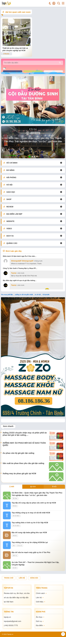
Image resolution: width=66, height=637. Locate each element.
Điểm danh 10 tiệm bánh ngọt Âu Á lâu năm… (20, 256)
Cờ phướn (46, 294)
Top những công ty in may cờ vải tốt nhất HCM (31, 513)
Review (6, 53)
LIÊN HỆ (22, 578)
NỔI (54, 486)
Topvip (13, 273)
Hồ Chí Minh (16, 515)
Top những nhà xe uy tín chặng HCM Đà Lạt (30, 542)
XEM (33, 486)
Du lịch (15, 568)
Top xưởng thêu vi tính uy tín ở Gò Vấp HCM (30, 523)
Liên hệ (39, 598)
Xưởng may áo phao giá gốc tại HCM (19, 473)
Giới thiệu (40, 602)
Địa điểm (40, 625)
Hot (14, 545)
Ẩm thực (33, 129)
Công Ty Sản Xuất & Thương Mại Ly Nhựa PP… (20, 268)
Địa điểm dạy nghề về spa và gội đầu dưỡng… (20, 280)
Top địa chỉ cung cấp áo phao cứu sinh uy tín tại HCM (34, 503)
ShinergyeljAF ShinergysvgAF (22, 261)
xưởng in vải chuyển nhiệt (24, 294)
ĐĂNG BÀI (34, 578)
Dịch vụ (15, 555)
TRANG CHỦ (8, 578)
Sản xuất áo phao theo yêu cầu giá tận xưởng (23, 463)
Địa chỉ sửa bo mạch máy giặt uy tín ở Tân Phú (31, 552)
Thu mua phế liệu (7, 294)
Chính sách (41, 593)
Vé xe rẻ (19, 545)
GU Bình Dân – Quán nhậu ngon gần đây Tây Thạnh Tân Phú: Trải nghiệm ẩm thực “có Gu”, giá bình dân (33, 140)
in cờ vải (38, 294)
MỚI (11, 486)
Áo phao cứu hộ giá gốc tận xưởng (18, 453)
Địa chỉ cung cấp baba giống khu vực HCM (29, 532)
